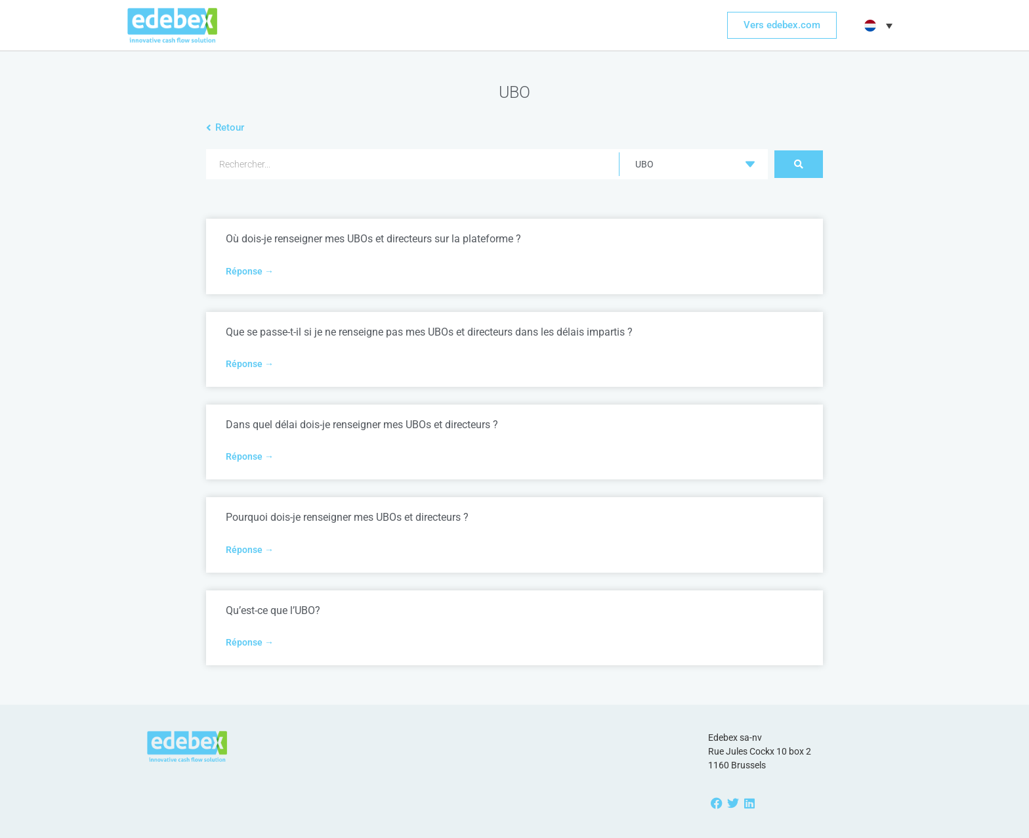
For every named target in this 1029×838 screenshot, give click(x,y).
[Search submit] (798, 164)
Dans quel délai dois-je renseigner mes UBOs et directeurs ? (362, 424)
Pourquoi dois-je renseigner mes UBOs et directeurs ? (347, 517)
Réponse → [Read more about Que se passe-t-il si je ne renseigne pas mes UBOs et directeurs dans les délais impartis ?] (250, 364)
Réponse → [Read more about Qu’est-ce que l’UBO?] (250, 642)
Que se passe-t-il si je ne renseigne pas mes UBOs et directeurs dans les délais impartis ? (429, 332)
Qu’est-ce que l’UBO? (273, 610)
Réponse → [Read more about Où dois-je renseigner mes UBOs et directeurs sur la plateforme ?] (250, 271)
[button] (876, 25)
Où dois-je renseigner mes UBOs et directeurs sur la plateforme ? (373, 238)
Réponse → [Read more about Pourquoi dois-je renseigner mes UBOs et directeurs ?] (250, 549)
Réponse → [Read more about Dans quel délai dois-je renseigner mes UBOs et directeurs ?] (250, 456)
